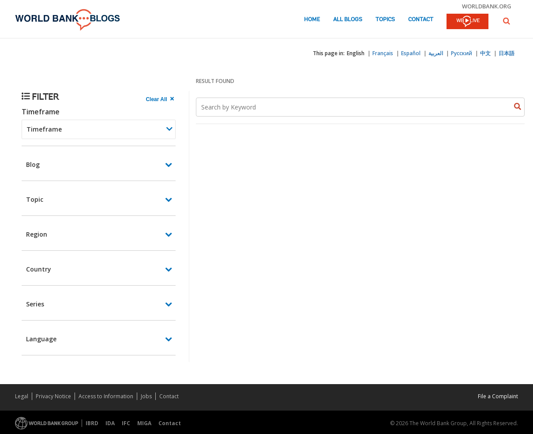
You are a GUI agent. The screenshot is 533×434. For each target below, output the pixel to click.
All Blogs (347, 20)
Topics (385, 20)
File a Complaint (498, 396)
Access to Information (106, 396)
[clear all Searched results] (161, 99)
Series (35, 304)
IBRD (92, 423)
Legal (21, 396)
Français (382, 53)
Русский (461, 53)
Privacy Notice (53, 396)
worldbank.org (486, 6)
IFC (126, 423)
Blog (33, 164)
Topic (34, 199)
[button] (506, 21)
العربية (435, 53)
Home (312, 20)
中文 (485, 53)
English (355, 53)
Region (36, 234)
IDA (110, 423)
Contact (420, 20)
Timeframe (41, 112)
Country (38, 269)
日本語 (506, 53)
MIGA (144, 423)
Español (410, 53)
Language (41, 339)
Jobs (146, 396)
